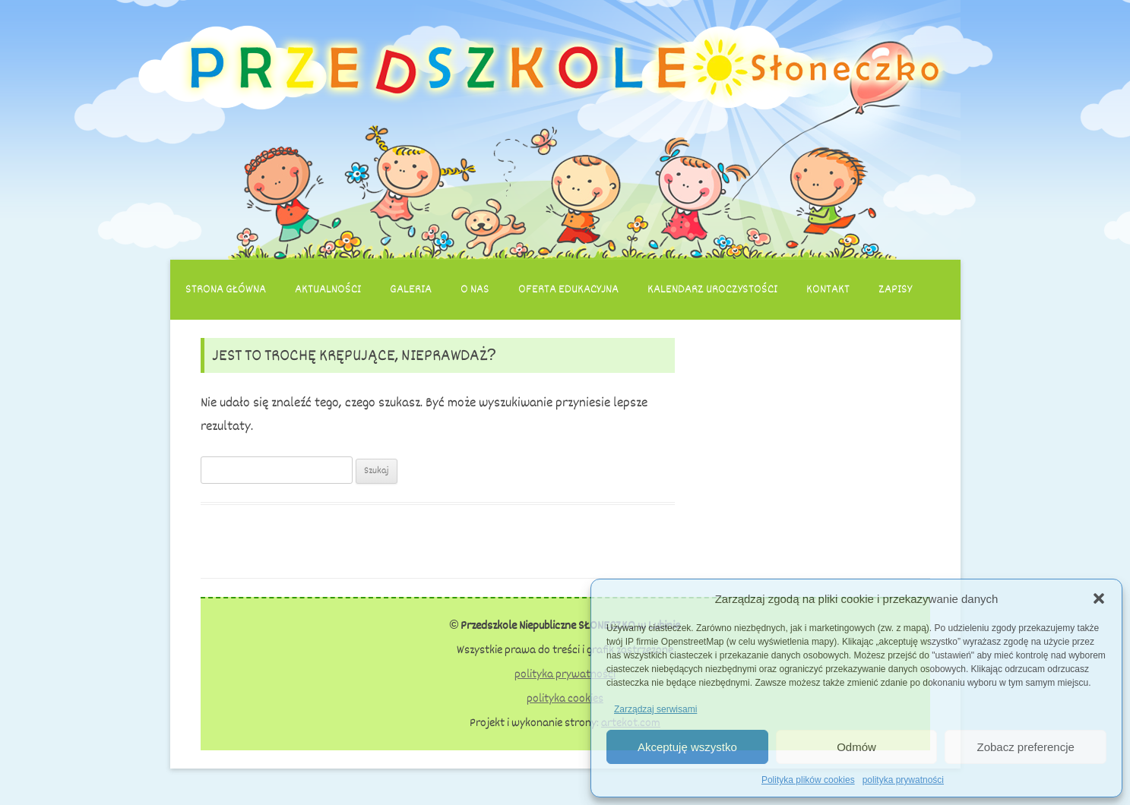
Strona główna (225, 289)
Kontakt (828, 289)
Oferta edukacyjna (568, 289)
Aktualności (328, 289)
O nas (475, 289)
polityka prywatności (903, 780)
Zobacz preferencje (1025, 746)
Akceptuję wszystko (687, 746)
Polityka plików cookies (808, 780)
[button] (1098, 598)
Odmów (856, 746)
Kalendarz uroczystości (712, 289)
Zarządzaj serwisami (655, 709)
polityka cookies (565, 699)
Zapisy (895, 289)
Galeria (411, 289)
